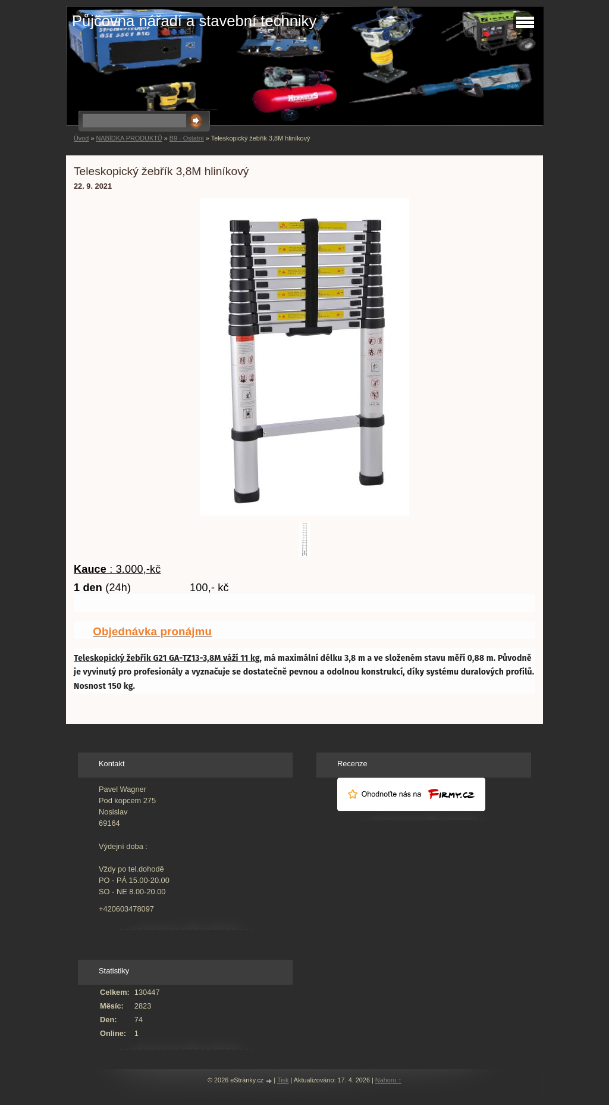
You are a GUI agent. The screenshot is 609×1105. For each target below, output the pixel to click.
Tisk (283, 1080)
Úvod (81, 138)
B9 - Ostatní (186, 138)
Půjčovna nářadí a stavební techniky (194, 21)
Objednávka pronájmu (152, 631)
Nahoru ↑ (388, 1080)
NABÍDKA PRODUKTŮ (129, 138)
